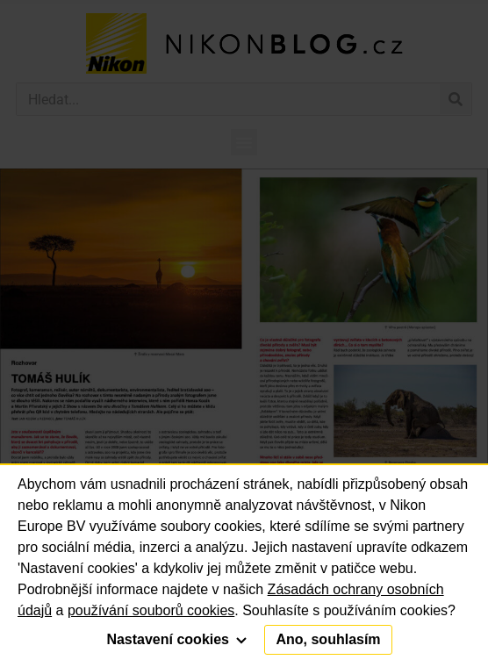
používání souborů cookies (151, 610)
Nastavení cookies (176, 639)
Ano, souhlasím (328, 639)
